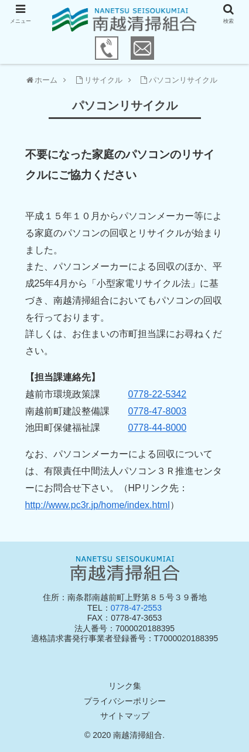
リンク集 (124, 685)
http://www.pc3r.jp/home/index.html (97, 505)
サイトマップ (124, 715)
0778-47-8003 (157, 411)
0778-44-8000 (157, 428)
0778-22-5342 (157, 394)
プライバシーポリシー (125, 701)
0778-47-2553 (136, 608)
